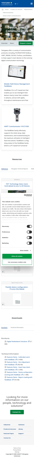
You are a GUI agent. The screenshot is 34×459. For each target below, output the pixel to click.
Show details (24, 250)
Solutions (21, 424)
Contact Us (16, 412)
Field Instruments (8, 12)
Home (7, 9)
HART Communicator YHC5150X (16, 126)
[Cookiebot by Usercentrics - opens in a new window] (24, 195)
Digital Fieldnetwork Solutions (18, 341)
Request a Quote (25, 43)
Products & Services (16, 9)
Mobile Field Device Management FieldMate (17, 85)
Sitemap (17, 452)
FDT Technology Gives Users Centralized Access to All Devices (17, 185)
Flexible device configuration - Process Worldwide (17, 288)
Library (20, 429)
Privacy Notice (17, 450)
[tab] (4, 169)
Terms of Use (17, 448)
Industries (7, 424)
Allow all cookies (17, 256)
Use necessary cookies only (17, 262)
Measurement (28, 9)
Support (21, 433)
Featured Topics (9, 433)
